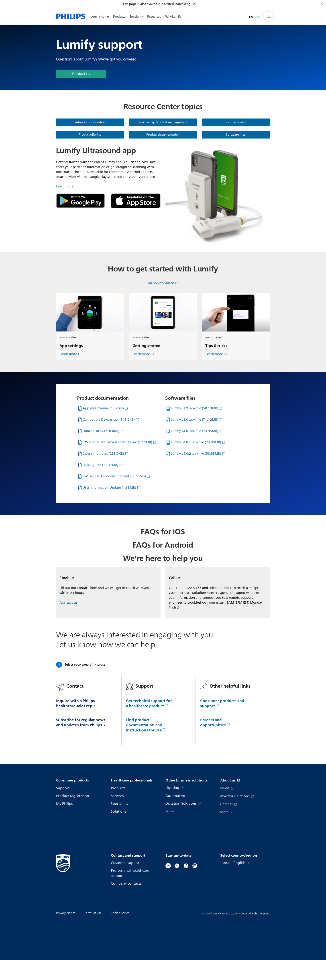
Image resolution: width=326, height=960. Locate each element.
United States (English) (180, 3)
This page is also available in (143, 3)
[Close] (321, 3)
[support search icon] (268, 16)
